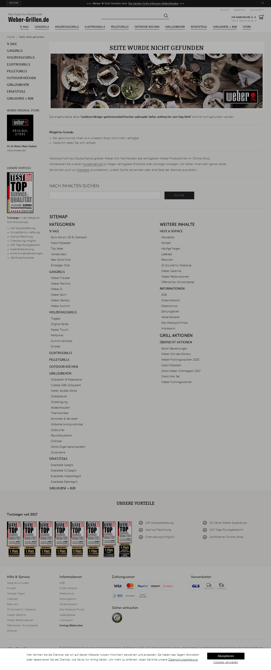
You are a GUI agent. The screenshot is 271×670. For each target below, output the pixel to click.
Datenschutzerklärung (183, 659)
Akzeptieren (226, 656)
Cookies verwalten (225, 662)
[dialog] (135, 659)
